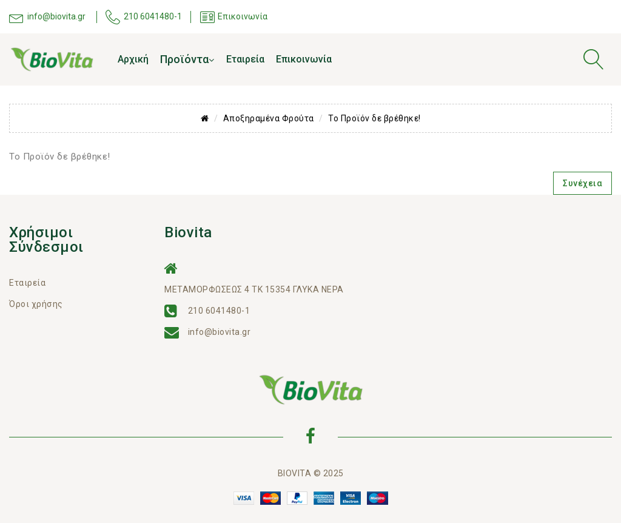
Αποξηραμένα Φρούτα (268, 118)
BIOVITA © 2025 (311, 473)
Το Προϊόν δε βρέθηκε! (374, 118)
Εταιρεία (245, 59)
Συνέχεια (582, 183)
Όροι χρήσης (36, 304)
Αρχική (133, 59)
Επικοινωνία (304, 59)
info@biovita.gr (219, 332)
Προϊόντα (187, 59)
